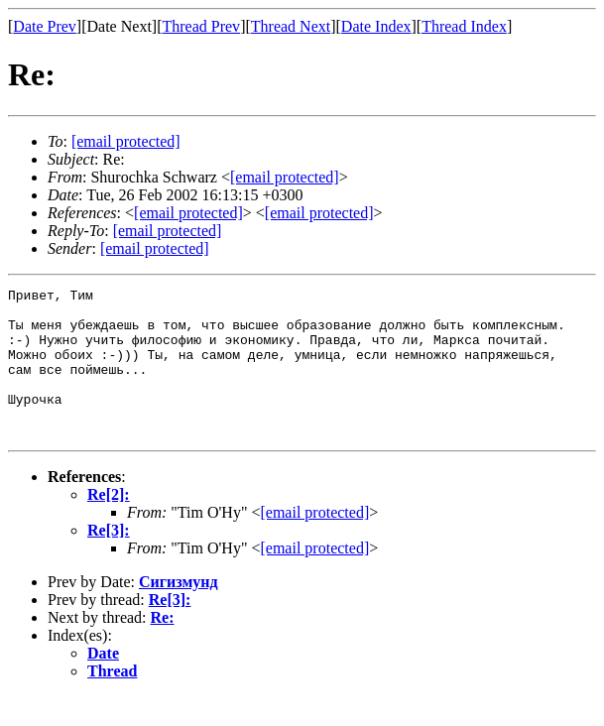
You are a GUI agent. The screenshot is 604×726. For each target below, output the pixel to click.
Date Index (376, 26)
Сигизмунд (178, 611)
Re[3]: (108, 559)
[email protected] (314, 542)
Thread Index (464, 26)
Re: (163, 647)
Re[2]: (108, 524)
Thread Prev (201, 26)
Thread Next (290, 26)
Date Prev (44, 26)
